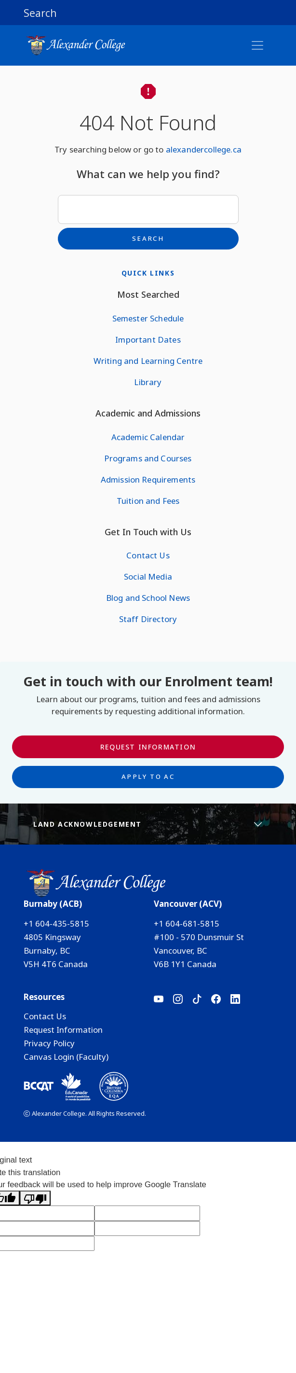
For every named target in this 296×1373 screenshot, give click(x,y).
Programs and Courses (147, 458)
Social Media (148, 576)
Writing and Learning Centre (148, 360)
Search (148, 238)
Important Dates (147, 339)
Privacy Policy (49, 1043)
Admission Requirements (148, 479)
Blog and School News (148, 597)
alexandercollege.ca (204, 149)
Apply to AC (148, 776)
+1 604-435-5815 (56, 923)
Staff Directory (148, 618)
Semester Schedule (148, 318)
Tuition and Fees (148, 500)
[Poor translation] (35, 1198)
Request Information (148, 746)
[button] (148, 12)
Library (147, 382)
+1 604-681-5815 (186, 923)
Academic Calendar (148, 437)
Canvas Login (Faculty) (66, 1056)
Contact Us (148, 555)
